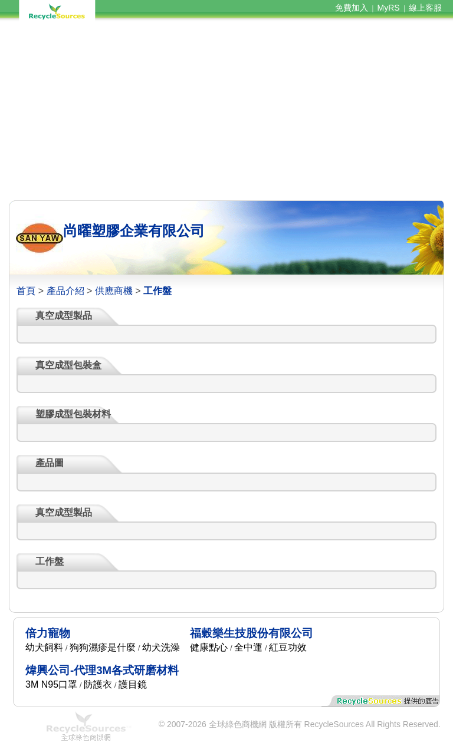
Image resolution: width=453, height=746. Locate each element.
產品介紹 (65, 291)
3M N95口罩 (51, 684)
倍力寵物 (47, 633)
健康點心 (209, 647)
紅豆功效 (288, 647)
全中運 (248, 647)
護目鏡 (133, 684)
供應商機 (114, 291)
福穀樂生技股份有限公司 (251, 633)
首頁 (26, 291)
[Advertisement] (226, 110)
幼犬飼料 (44, 647)
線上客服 (425, 7)
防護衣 (98, 684)
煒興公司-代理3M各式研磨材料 (102, 670)
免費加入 (351, 7)
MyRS (389, 7)
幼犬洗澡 (161, 647)
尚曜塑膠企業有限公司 (134, 231)
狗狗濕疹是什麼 (103, 647)
